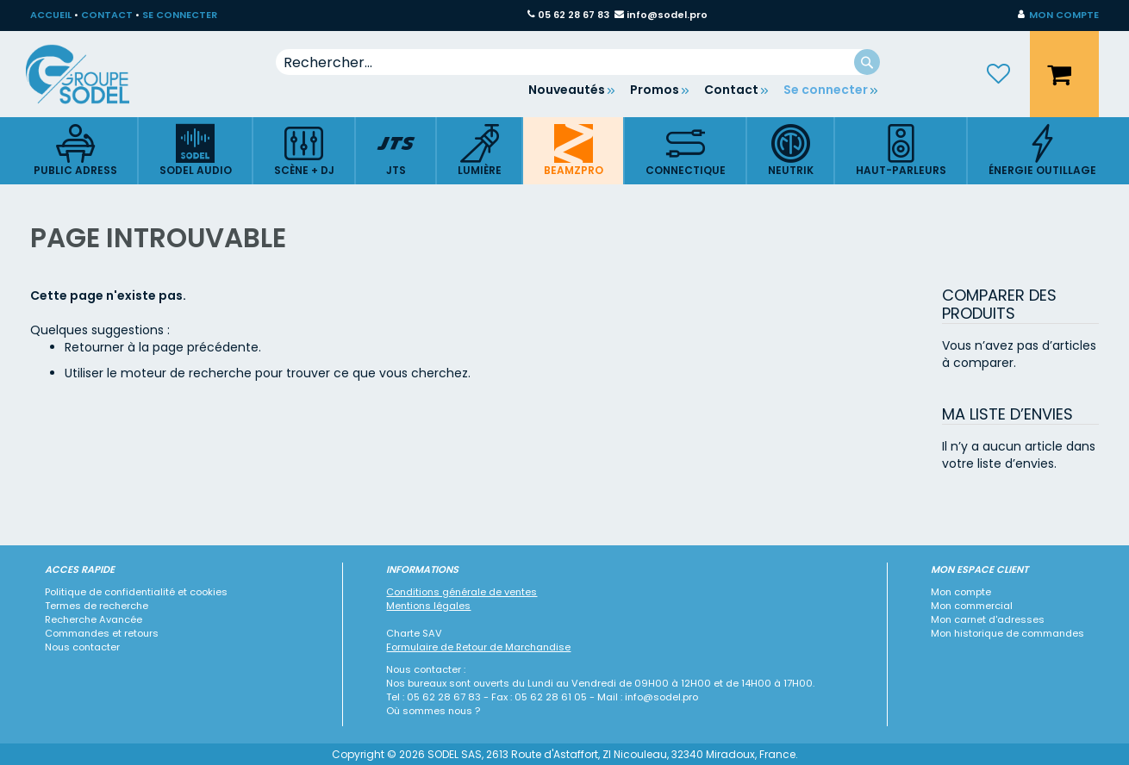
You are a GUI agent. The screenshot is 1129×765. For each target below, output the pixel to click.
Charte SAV (414, 633)
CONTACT (107, 15)
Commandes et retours (102, 633)
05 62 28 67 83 (573, 15)
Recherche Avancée (93, 619)
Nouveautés (566, 89)
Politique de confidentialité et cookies (136, 592)
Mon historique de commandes (1007, 633)
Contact (731, 89)
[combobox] (578, 62)
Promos (654, 89)
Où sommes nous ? (433, 711)
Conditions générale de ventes (461, 592)
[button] (1058, 15)
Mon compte (961, 592)
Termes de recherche (96, 606)
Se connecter (825, 89)
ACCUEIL (51, 15)
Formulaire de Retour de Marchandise (478, 647)
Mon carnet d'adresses (988, 619)
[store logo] (90, 74)
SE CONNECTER (179, 15)
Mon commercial (972, 606)
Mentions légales (428, 606)
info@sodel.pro (667, 15)
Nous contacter (82, 647)
